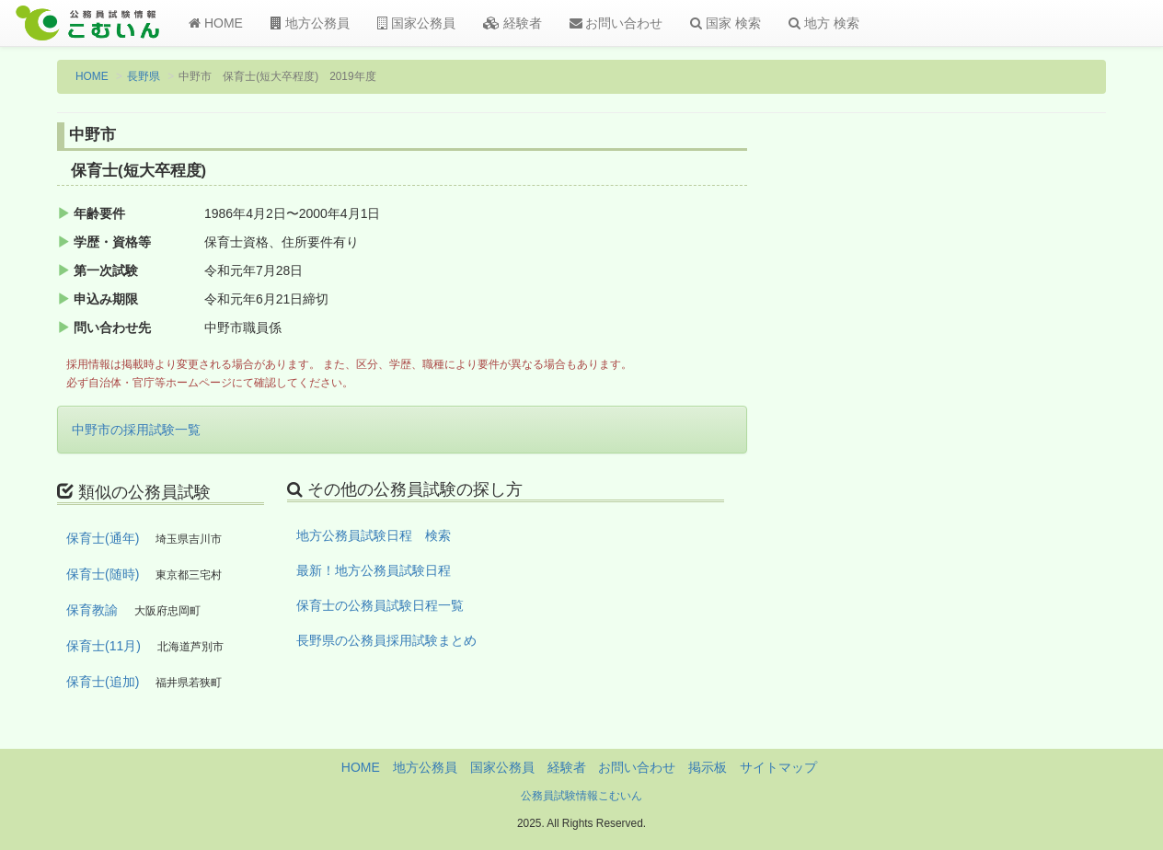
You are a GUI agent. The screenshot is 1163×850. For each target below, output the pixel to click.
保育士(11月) (103, 645)
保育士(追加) (102, 681)
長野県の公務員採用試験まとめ (386, 640)
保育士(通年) (102, 538)
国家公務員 (416, 23)
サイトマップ (778, 767)
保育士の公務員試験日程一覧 (380, 605)
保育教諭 (92, 610)
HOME (216, 23)
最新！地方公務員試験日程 (373, 570)
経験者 (512, 23)
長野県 (143, 76)
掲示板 (707, 767)
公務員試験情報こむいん (581, 795)
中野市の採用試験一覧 (136, 429)
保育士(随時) (102, 574)
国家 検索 (725, 23)
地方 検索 (824, 23)
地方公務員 (310, 23)
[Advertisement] (986, 426)
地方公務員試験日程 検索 (373, 535)
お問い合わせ (616, 23)
